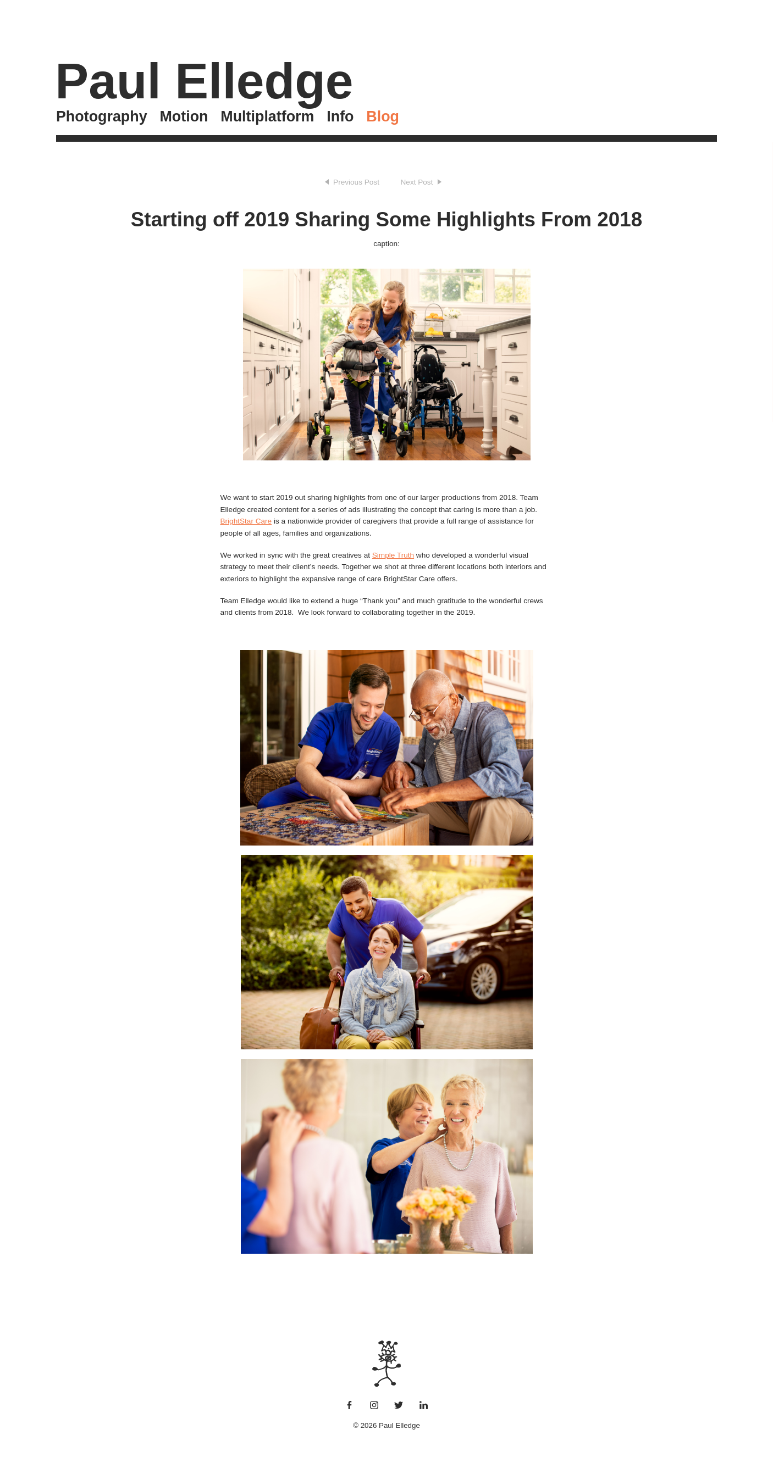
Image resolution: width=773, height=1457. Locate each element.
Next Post (417, 182)
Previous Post (356, 182)
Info (340, 116)
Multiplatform (267, 116)
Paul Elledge (204, 80)
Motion (183, 116)
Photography (101, 116)
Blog (382, 116)
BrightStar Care (246, 521)
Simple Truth (393, 555)
